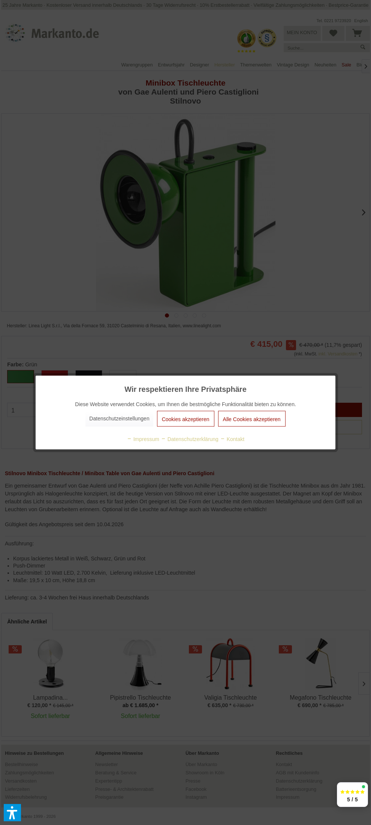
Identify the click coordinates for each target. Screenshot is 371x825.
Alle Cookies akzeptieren (252, 419)
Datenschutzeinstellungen (119, 419)
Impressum (143, 439)
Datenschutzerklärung (189, 439)
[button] (12, 812)
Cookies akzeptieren (185, 419)
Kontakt (232, 439)
